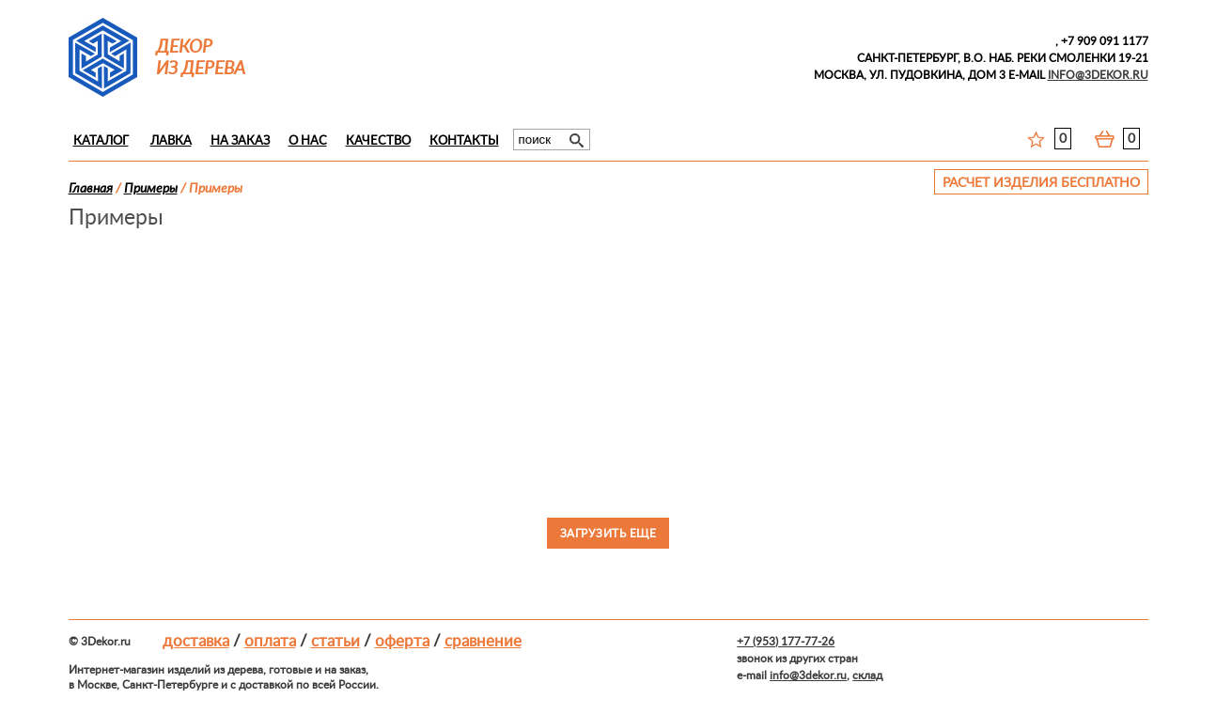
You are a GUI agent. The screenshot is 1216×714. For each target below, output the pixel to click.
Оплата (270, 641)
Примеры (151, 188)
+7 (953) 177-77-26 (785, 641)
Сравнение (483, 641)
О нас (307, 141)
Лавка (171, 141)
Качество (378, 141)
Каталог (101, 141)
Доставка (196, 641)
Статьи (335, 641)
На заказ (240, 141)
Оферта (402, 641)
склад (867, 675)
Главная (91, 188)
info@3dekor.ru (808, 675)
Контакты (464, 141)
